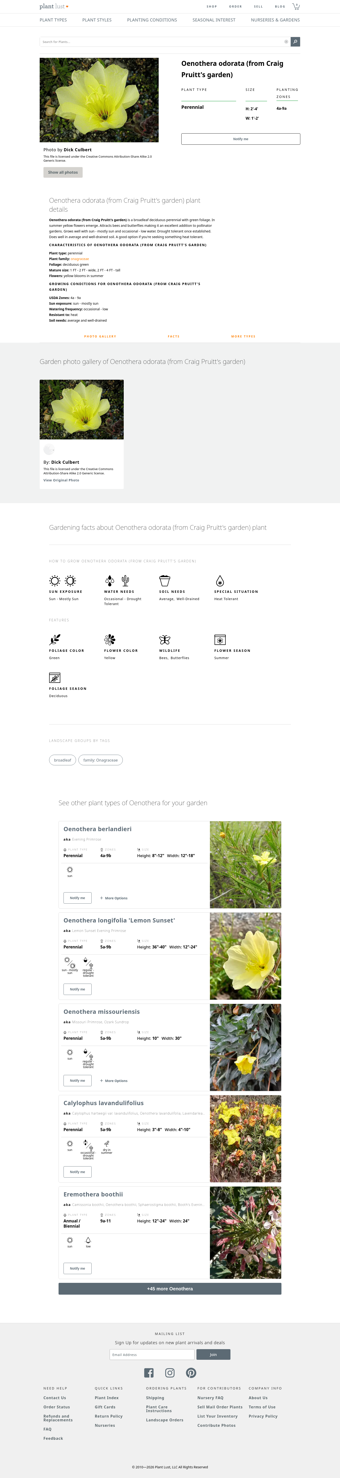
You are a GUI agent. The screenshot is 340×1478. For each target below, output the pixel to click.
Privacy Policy (263, 1416)
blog (280, 6)
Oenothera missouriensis (102, 1011)
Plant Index (107, 1397)
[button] (286, 42)
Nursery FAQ (210, 1397)
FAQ (47, 1429)
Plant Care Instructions (159, 1408)
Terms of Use (262, 1407)
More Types (243, 336)
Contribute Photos (216, 1425)
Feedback (53, 1438)
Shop (212, 6)
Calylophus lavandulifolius (104, 1103)
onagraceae (80, 259)
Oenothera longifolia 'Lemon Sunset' (119, 920)
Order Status (56, 1407)
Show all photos (63, 172)
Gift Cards (105, 1407)
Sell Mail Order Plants (220, 1407)
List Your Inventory (217, 1416)
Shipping (155, 1397)
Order (235, 6)
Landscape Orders (164, 1420)
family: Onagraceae (100, 760)
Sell (258, 6)
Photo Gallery (100, 336)
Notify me (240, 139)
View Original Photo (61, 480)
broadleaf (62, 760)
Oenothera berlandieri (98, 829)
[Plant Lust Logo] (54, 6)
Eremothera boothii (93, 1194)
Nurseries (105, 1425)
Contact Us (54, 1397)
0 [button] (297, 4)
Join (213, 1354)
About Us (258, 1397)
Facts (174, 336)
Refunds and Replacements (58, 1418)
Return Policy (109, 1416)
